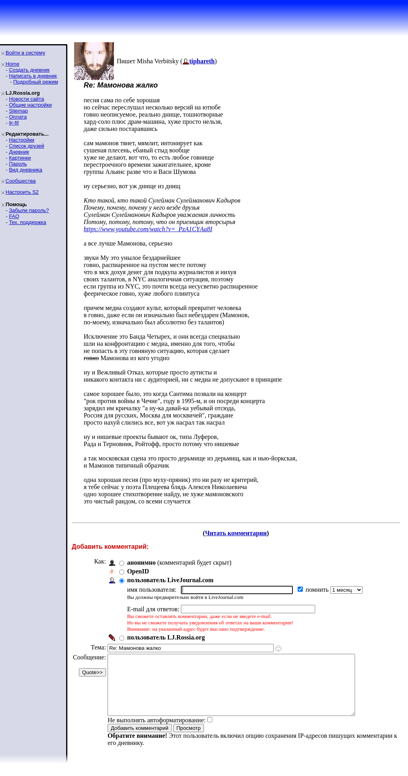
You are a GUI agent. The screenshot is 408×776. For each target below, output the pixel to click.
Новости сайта (26, 99)
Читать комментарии (236, 533)
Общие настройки (30, 105)
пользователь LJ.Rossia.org (166, 637)
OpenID (138, 571)
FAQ (14, 216)
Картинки (20, 158)
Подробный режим (35, 82)
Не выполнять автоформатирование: (157, 732)
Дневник (19, 152)
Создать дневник (29, 70)
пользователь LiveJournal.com (170, 580)
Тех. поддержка (27, 222)
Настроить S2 (22, 192)
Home (13, 64)
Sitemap (18, 111)
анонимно (141, 562)
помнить (318, 589)
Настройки (21, 140)
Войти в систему (25, 53)
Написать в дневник (33, 76)
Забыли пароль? (29, 210)
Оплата (18, 117)
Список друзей (26, 146)
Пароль (18, 164)
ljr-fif (14, 123)
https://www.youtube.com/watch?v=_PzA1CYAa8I (148, 229)
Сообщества (21, 181)
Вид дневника (25, 170)
